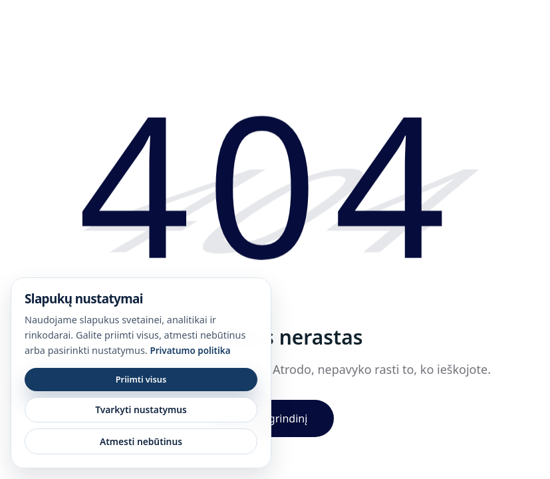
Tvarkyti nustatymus (141, 409)
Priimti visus (141, 379)
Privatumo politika (190, 351)
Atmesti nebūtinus (141, 441)
